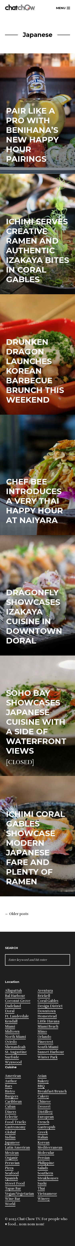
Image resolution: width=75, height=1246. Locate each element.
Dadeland (13, 1006)
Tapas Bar (13, 1188)
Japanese (12, 1142)
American (13, 1076)
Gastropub (46, 1127)
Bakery (43, 1081)
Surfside (12, 1057)
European (46, 1117)
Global (10, 1132)
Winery (44, 1199)
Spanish (11, 1178)
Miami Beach (48, 1026)
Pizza (9, 1168)
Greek (43, 1132)
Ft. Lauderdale (17, 1016)
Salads (43, 1168)
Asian (42, 1076)
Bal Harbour (15, 996)
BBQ (41, 1086)
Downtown (47, 1011)
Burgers (11, 1096)
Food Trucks (15, 1122)
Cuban (10, 1107)
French (43, 1122)
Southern (45, 1173)
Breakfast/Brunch (52, 1091)
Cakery (43, 1096)
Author (11, 1081)
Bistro (10, 1091)
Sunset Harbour (51, 1052)
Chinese (44, 1101)
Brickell (44, 996)
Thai (41, 1188)
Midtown (12, 1031)
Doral (9, 1011)
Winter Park (48, 1057)
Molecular (46, 1153)
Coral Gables (48, 1001)
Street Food (15, 1183)
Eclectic (11, 1117)
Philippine (46, 1163)
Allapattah (13, 990)
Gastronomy (15, 1127)
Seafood (12, 1173)
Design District (50, 1006)
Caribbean (13, 1101)
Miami (10, 1026)
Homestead (47, 1016)
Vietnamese (47, 1194)
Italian (43, 1137)
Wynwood (13, 1062)
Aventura (45, 990)
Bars (8, 1086)
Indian (10, 1137)
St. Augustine (16, 1052)
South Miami (48, 1047)
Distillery (45, 1112)
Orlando (44, 1037)
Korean (44, 1142)
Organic (11, 1158)
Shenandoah (15, 1047)
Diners (10, 1112)
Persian (44, 1158)
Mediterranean (50, 1147)
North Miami (15, 1037)
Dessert (44, 1107)
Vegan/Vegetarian (19, 1194)
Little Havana (48, 1021)
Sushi (42, 1183)
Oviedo (11, 1042)
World (10, 1204)
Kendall (11, 1021)
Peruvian (12, 1163)
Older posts (16, 914)
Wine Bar (12, 1199)
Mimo (42, 1031)
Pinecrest (45, 1042)
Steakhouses (48, 1178)
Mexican (12, 1153)
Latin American (17, 1147)
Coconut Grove (17, 1001)
